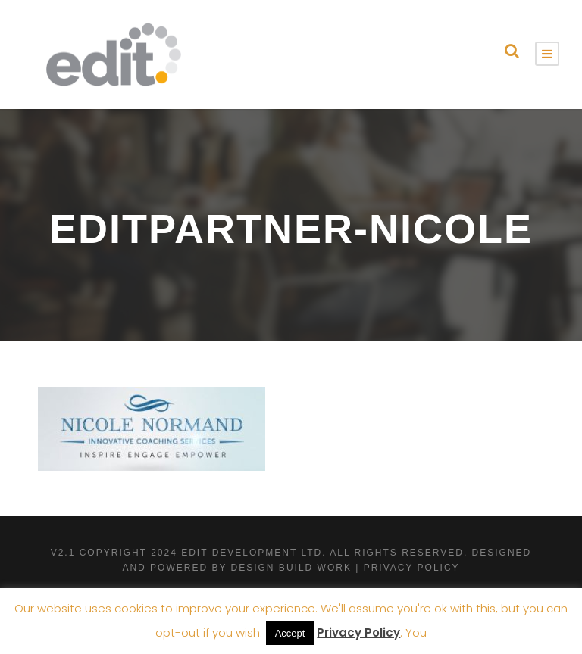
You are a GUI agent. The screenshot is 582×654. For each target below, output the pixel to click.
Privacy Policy (358, 632)
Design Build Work (291, 567)
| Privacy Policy (407, 567)
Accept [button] (290, 633)
